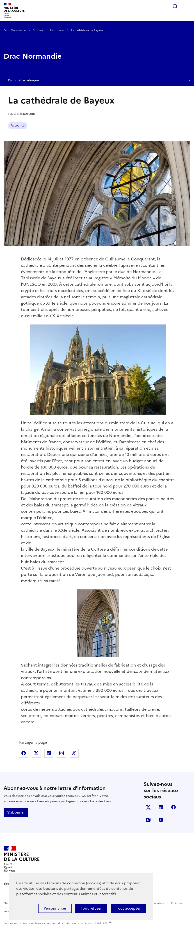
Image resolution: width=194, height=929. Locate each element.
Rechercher (175, 6)
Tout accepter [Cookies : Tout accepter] (128, 908)
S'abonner (16, 812)
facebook (173, 807)
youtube (160, 819)
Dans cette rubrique (97, 80)
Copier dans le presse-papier (74, 753)
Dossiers (38, 30)
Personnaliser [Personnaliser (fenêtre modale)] (55, 908)
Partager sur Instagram (61, 753)
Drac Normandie (15, 30)
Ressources (57, 30)
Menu (187, 6)
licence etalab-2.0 (95, 923)
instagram (148, 819)
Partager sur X (36, 753)
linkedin (160, 807)
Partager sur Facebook (23, 753)
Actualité (18, 125)
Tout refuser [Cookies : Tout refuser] (91, 908)
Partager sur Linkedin (48, 753)
